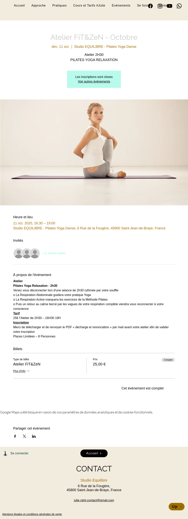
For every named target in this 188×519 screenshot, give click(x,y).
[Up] (177, 506)
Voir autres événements (94, 81)
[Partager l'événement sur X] (24, 436)
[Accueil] (94, 453)
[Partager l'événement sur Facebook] (15, 436)
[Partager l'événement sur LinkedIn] (34, 436)
